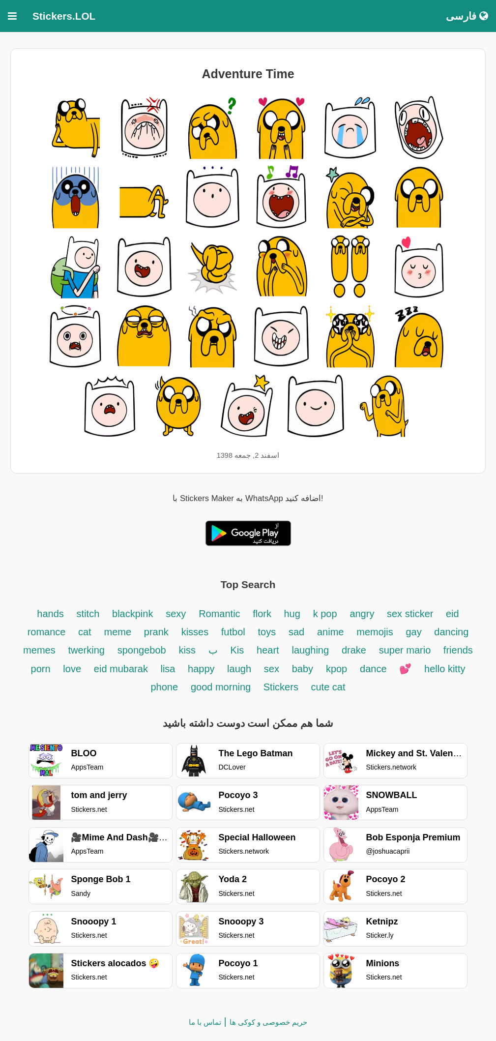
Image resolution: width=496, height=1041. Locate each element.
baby (302, 668)
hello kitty (444, 668)
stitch (88, 613)
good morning (222, 687)
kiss (187, 650)
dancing (451, 631)
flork (263, 613)
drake (354, 650)
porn (41, 668)
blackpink (132, 613)
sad (296, 631)
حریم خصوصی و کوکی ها (269, 1022)
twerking (86, 650)
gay (415, 631)
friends (458, 650)
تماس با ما (205, 1022)
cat (84, 631)
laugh (239, 668)
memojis (374, 631)
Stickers (282, 687)
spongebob (141, 650)
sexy (176, 613)
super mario (406, 650)
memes (39, 650)
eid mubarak (122, 668)
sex (271, 668)
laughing (310, 650)
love (72, 668)
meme (117, 631)
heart (268, 650)
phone (164, 687)
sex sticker (411, 613)
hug (292, 613)
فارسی (467, 16)
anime (330, 631)
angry (363, 613)
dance (373, 668)
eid (452, 613)
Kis (237, 650)
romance (48, 631)
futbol (233, 631)
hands (50, 613)
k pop (325, 613)
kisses (196, 631)
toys (267, 631)
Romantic (221, 613)
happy (202, 668)
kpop (336, 668)
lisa (169, 668)
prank (156, 631)
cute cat (328, 687)
